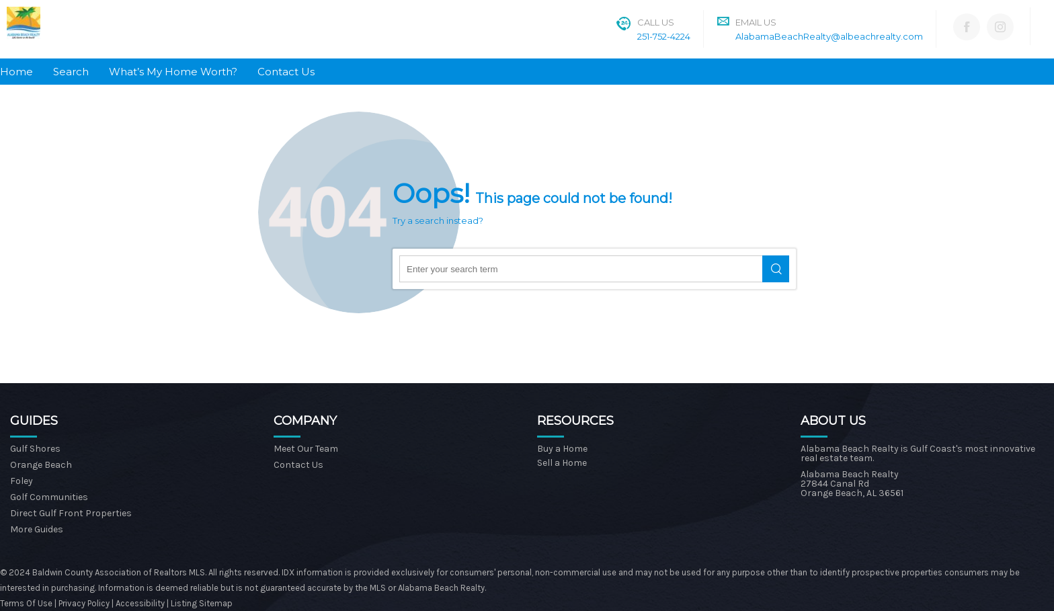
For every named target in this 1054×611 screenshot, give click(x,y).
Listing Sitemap (202, 603)
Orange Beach (41, 465)
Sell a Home (562, 463)
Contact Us (286, 71)
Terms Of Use (26, 603)
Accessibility (140, 603)
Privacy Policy (85, 603)
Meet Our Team (306, 448)
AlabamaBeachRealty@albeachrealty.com (829, 36)
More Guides (36, 529)
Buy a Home (562, 448)
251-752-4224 (663, 36)
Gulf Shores (35, 448)
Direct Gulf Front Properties (71, 513)
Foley (21, 481)
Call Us (655, 22)
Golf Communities (49, 497)
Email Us (755, 22)
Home (16, 71)
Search (71, 71)
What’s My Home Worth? (173, 71)
